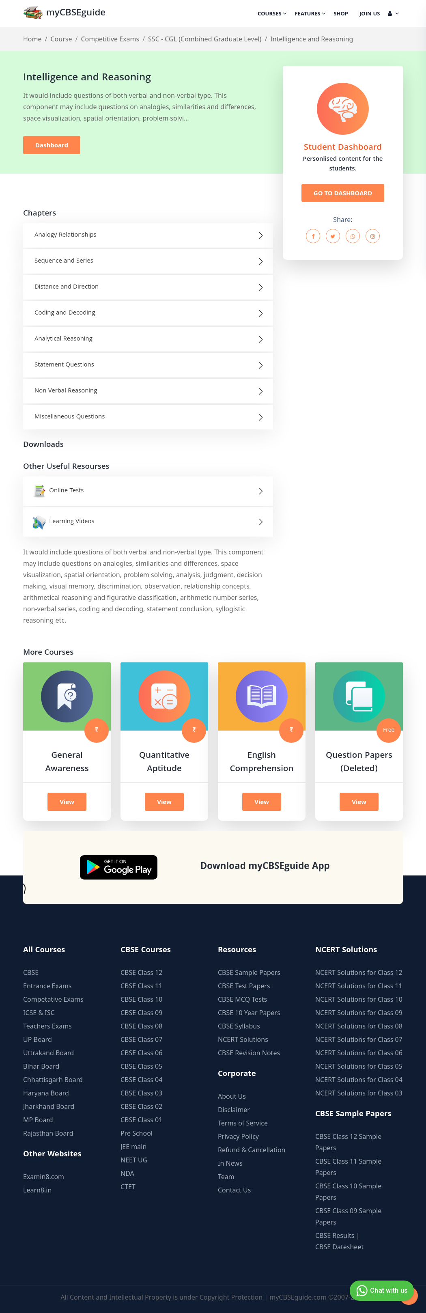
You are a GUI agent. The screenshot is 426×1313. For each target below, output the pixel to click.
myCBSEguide (64, 13)
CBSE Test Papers (244, 985)
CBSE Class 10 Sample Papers (348, 1191)
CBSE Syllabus (239, 1026)
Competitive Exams (110, 38)
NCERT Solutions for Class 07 (358, 1039)
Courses (272, 14)
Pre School (136, 1133)
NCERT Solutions (243, 1039)
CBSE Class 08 (141, 1026)
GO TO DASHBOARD (343, 193)
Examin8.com (43, 1176)
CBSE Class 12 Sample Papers (348, 1142)
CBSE (31, 972)
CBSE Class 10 (141, 999)
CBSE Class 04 (141, 1079)
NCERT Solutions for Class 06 (358, 1052)
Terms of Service (243, 1123)
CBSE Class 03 (141, 1093)
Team (226, 1176)
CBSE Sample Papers (249, 972)
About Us (232, 1096)
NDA (127, 1173)
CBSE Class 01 (141, 1119)
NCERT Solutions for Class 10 (358, 999)
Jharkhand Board (48, 1106)
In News (230, 1163)
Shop (340, 14)
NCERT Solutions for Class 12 (358, 972)
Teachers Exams (47, 1026)
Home (32, 38)
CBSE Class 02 (141, 1106)
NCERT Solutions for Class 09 (358, 1012)
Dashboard (51, 145)
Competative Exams (53, 999)
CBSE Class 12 (141, 972)
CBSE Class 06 (141, 1052)
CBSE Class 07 (141, 1039)
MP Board (38, 1119)
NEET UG (133, 1160)
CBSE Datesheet (339, 1246)
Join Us (369, 14)
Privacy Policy (238, 1136)
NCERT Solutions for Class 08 (358, 1026)
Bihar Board (41, 1066)
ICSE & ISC (39, 1012)
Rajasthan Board (48, 1133)
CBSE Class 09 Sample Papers (348, 1216)
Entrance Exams (47, 985)
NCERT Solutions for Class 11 (358, 985)
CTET (128, 1186)
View (67, 802)
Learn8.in (37, 1190)
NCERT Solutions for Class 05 (358, 1066)
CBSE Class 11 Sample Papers (348, 1167)
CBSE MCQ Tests (242, 999)
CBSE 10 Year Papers (249, 1012)
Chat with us (381, 1291)
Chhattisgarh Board (53, 1079)
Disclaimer (234, 1109)
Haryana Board (46, 1093)
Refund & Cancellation (252, 1149)
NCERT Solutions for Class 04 (358, 1079)
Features (310, 14)
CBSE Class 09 (141, 1012)
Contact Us (234, 1190)
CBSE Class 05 (141, 1066)
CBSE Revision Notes (249, 1052)
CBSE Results (334, 1235)
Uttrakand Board (48, 1052)
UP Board (37, 1039)
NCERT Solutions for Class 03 (358, 1093)
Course (61, 38)
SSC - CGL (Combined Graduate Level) (204, 38)
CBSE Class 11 (141, 985)
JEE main (133, 1146)
